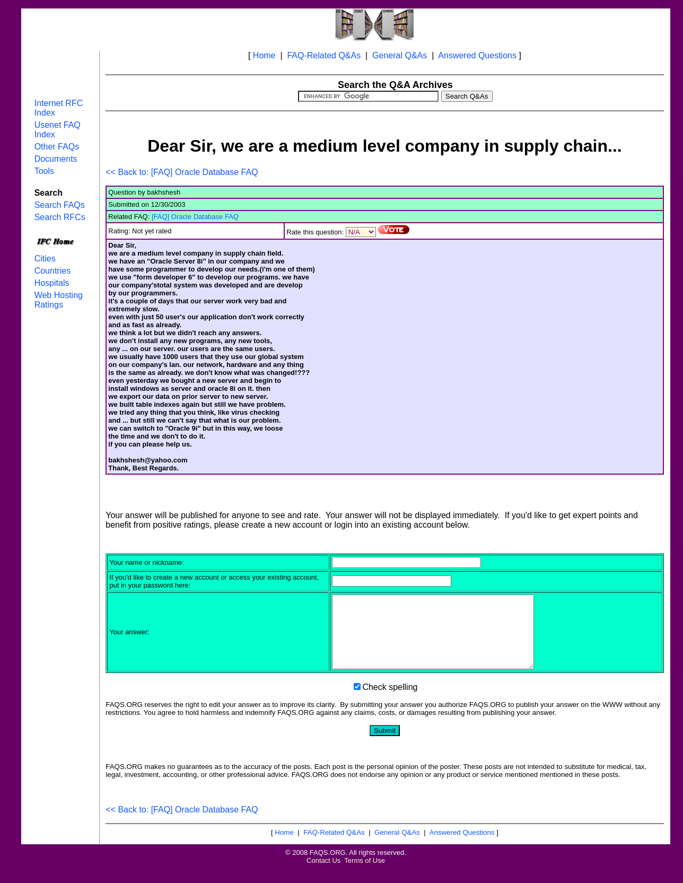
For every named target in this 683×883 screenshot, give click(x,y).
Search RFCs (59, 217)
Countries (52, 270)
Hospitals (51, 282)
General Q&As (399, 55)
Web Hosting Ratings (58, 300)
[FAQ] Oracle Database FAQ (195, 217)
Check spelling (389, 701)
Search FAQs (59, 204)
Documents (55, 158)
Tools (44, 171)
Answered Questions (477, 55)
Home (264, 55)
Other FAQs (56, 146)
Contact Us (323, 875)
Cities (45, 258)
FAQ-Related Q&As (324, 55)
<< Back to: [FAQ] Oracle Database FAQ (182, 172)
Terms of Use (364, 875)
